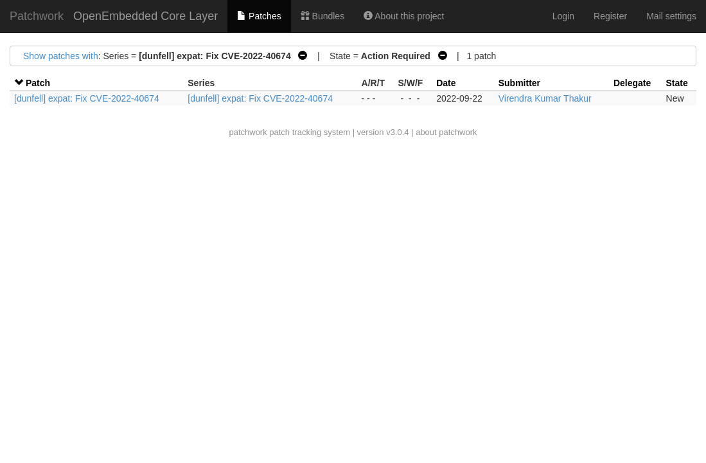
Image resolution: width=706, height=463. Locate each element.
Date (445, 83)
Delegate (632, 83)
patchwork (248, 132)
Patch (38, 83)
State (677, 83)
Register (610, 16)
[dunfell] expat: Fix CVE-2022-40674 (86, 98)
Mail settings (671, 16)
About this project (404, 16)
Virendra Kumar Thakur (545, 98)
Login (563, 16)
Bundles (322, 16)
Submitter (519, 83)
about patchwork (446, 132)
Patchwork (37, 16)
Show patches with (60, 56)
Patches (259, 16)
